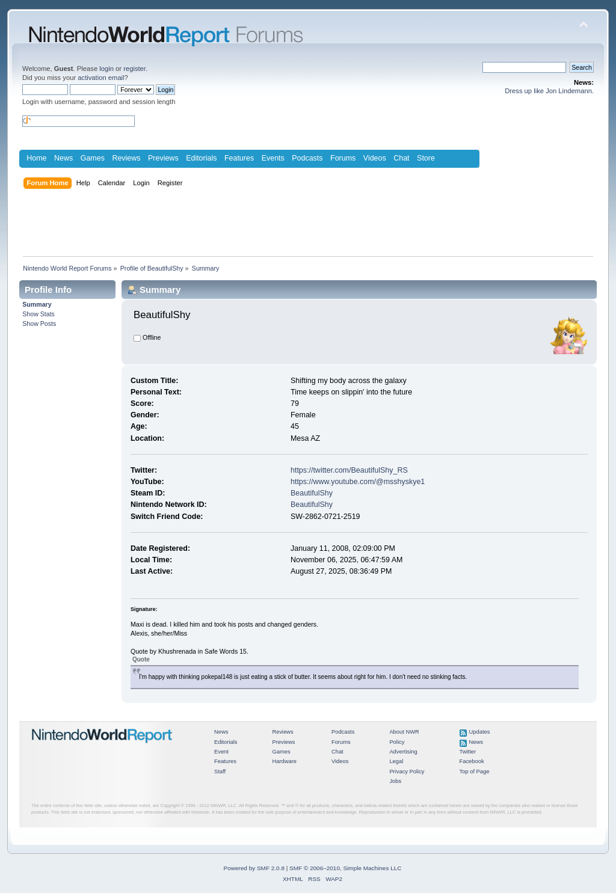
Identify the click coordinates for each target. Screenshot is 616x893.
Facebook (472, 761)
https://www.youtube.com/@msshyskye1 (358, 481)
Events (273, 158)
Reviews (126, 158)
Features (239, 158)
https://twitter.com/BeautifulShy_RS (349, 470)
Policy (396, 742)
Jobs (395, 781)
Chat (401, 158)
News (63, 158)
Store (426, 158)
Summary (36, 304)
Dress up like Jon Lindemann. (549, 90)
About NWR (404, 732)
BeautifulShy (312, 493)
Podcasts (307, 158)
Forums (343, 158)
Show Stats (38, 314)
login (106, 68)
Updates (479, 732)
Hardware (284, 761)
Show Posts (39, 323)
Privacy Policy (406, 772)
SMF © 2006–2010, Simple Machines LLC (345, 868)
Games (93, 158)
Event (221, 752)
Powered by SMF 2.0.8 (254, 868)
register (134, 68)
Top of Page (475, 772)
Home (36, 158)
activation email (101, 77)
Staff (220, 772)
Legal (396, 761)
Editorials (201, 158)
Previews (163, 158)
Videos (374, 158)
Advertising (403, 752)
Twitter (468, 752)
